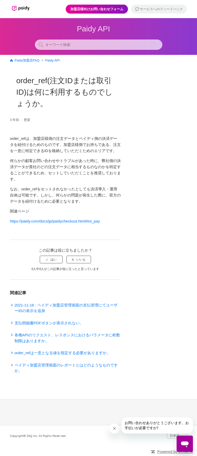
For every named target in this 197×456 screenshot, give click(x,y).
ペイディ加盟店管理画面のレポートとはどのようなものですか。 (66, 368)
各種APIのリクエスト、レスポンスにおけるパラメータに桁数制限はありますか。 (67, 338)
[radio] (51, 259)
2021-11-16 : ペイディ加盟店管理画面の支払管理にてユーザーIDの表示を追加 (66, 308)
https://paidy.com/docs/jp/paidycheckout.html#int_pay (55, 221)
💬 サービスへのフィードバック (159, 9)
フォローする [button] (106, 120)
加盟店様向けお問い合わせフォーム (96, 9)
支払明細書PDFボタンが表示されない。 (49, 323)
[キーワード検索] (98, 45)
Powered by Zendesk (175, 451)
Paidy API (52, 60)
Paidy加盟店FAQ (27, 60)
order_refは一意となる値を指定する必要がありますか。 (62, 353)
